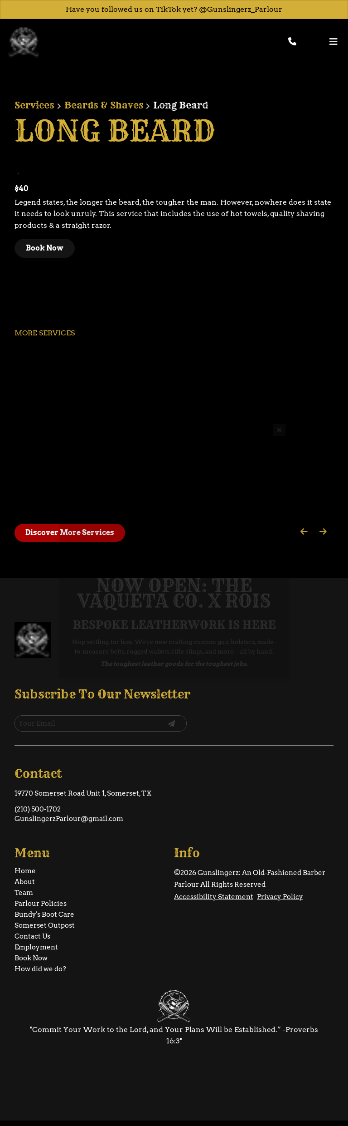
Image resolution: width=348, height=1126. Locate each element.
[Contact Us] (32, 914)
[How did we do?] (40, 947)
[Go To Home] (24, 42)
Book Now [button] (44, 248)
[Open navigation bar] (333, 42)
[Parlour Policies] (40, 882)
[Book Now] (31, 936)
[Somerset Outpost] (44, 904)
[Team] (23, 871)
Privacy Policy (280, 875)
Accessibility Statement (213, 875)
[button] (321, 41)
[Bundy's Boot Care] (44, 893)
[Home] (25, 849)
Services (34, 105)
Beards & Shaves (103, 105)
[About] (24, 860)
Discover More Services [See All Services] (69, 532)
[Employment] (36, 925)
